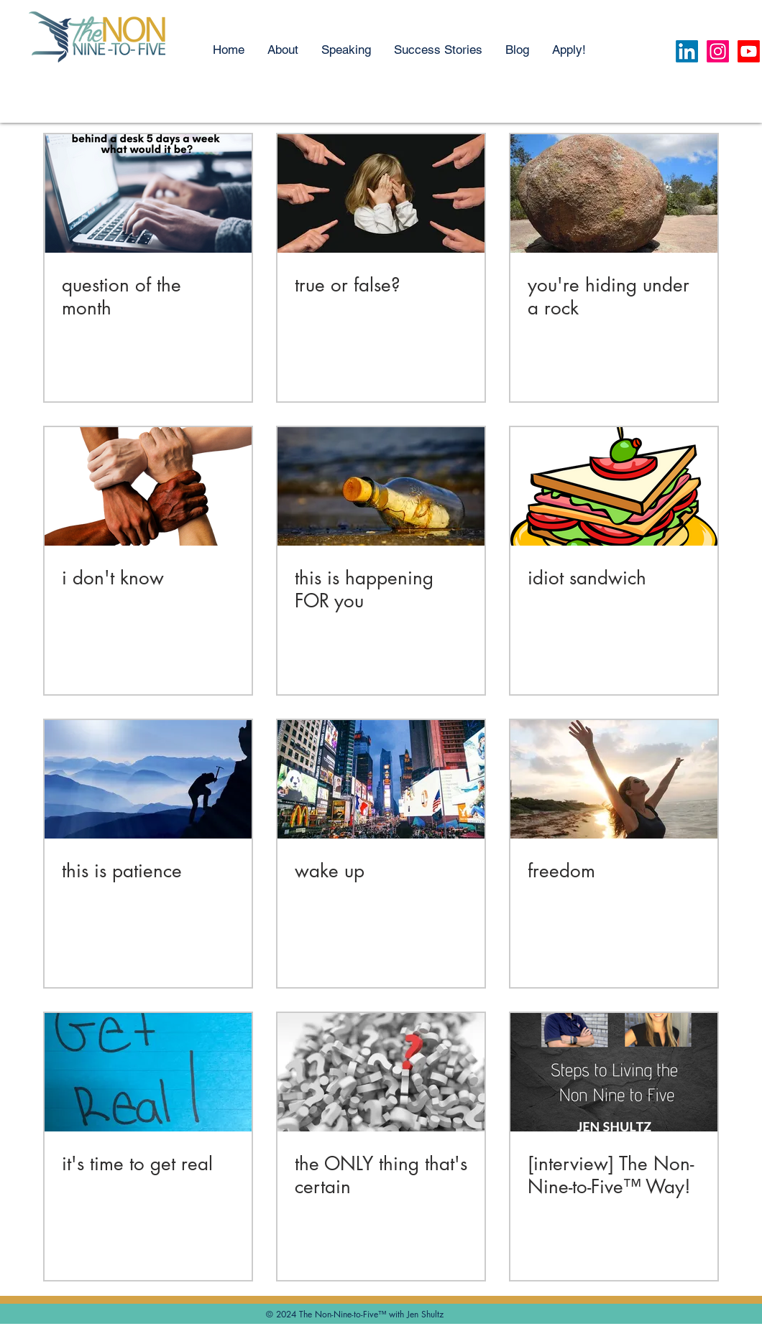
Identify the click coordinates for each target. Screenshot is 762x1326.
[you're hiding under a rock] (613, 193)
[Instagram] (718, 51)
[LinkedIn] (687, 51)
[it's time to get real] (148, 1072)
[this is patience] (148, 779)
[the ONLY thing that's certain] (381, 1072)
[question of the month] (148, 193)
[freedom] (613, 779)
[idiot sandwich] (613, 486)
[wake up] (381, 779)
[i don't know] (148, 486)
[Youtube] (749, 51)
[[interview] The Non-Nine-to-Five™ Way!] (613, 1072)
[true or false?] (381, 193)
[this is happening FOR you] (381, 486)
